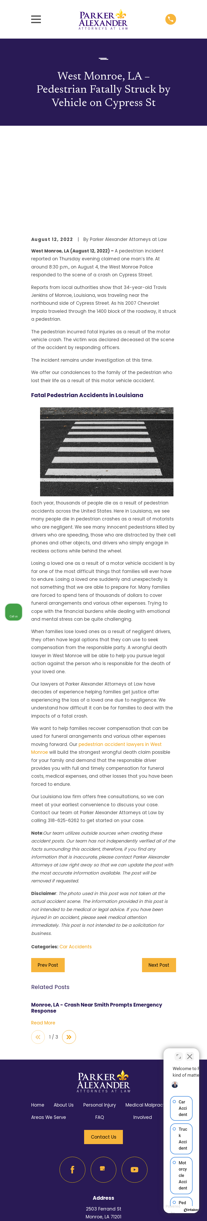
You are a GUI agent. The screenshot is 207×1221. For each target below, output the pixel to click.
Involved (142, 1029)
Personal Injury (99, 1017)
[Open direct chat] (179, 1053)
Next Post (159, 876)
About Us (64, 1017)
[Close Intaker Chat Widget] (190, 1053)
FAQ (99, 1029)
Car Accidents (75, 858)
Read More (43, 934)
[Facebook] (72, 1081)
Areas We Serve (48, 1029)
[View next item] (70, 948)
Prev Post (48, 876)
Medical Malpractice (149, 1017)
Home (37, 1017)
